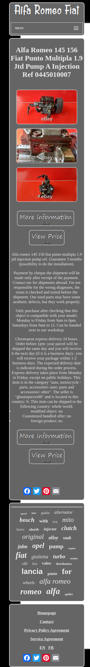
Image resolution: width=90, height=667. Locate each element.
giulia (45, 513)
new (33, 513)
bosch (26, 519)
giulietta (39, 557)
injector (50, 529)
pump (56, 546)
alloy (53, 537)
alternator (63, 512)
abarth (34, 529)
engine (72, 548)
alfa (53, 591)
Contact (47, 621)
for (67, 571)
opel (38, 545)
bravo (20, 529)
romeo (31, 591)
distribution (64, 564)
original (33, 536)
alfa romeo (55, 581)
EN (42, 647)
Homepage (46, 613)
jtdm (22, 546)
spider (69, 594)
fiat (21, 555)
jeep (55, 521)
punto (52, 574)
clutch (69, 528)
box (34, 564)
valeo (46, 563)
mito (68, 519)
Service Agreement (46, 639)
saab (67, 537)
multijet (74, 558)
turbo (59, 557)
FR (51, 647)
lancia (32, 571)
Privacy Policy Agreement (46, 630)
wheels (29, 582)
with (43, 520)
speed (24, 513)
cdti (25, 563)
